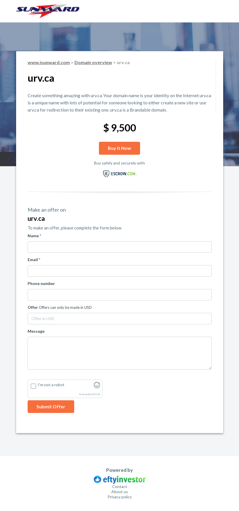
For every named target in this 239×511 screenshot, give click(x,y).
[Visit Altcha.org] (97, 386)
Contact (119, 486)
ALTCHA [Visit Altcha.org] (95, 394)
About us (119, 491)
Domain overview (93, 62)
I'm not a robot (51, 384)
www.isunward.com (49, 62)
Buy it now (119, 148)
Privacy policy (120, 496)
